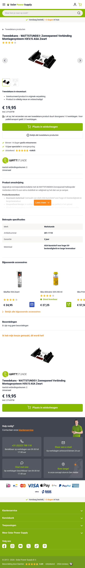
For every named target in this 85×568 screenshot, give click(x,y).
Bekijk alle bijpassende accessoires (21, 311)
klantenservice (26, 430)
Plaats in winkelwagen (42, 126)
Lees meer (43, 202)
